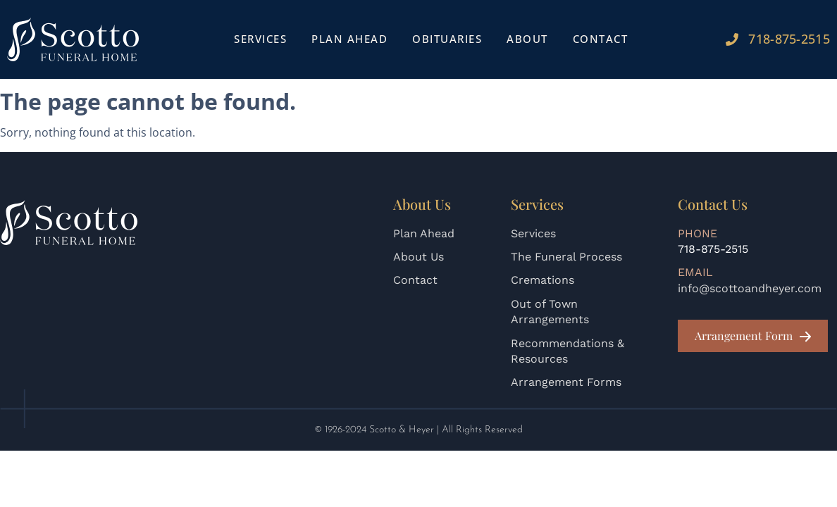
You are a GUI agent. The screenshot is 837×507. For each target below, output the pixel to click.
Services (260, 39)
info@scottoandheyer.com (750, 288)
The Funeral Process (566, 256)
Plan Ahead (349, 39)
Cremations (542, 280)
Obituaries (447, 39)
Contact (600, 39)
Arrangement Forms (566, 382)
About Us (418, 256)
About (527, 39)
